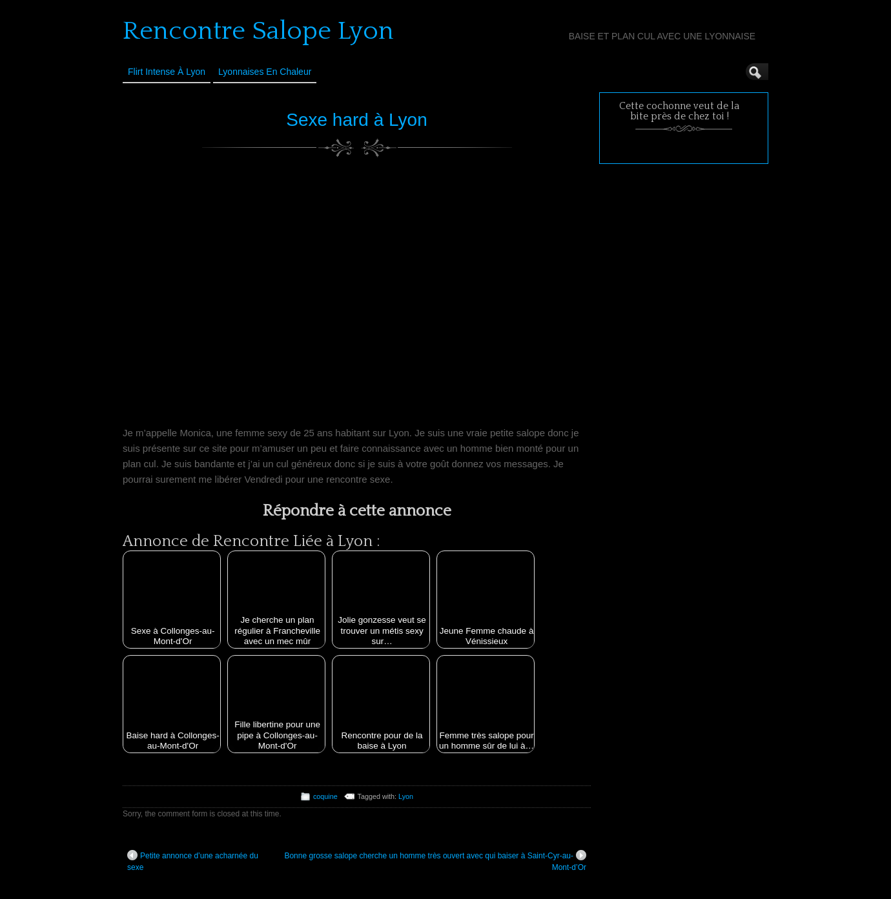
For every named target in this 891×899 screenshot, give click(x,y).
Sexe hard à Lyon (356, 120)
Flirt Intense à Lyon (166, 71)
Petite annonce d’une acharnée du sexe (192, 861)
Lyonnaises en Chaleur (264, 71)
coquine (325, 796)
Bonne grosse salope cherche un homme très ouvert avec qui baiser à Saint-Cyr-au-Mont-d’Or (435, 861)
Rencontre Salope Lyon (258, 31)
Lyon (405, 796)
